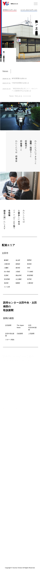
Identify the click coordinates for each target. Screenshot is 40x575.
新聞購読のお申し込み (10, 10)
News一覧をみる (15, 97)
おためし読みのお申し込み (29, 10)
